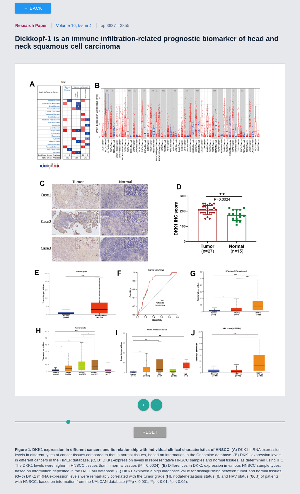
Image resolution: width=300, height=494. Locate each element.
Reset (150, 432)
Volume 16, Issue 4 (74, 25)
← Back (33, 8)
